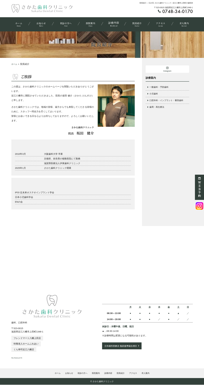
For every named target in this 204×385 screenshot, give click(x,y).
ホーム (20, 23)
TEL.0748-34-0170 (31, 356)
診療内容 (113, 23)
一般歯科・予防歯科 (159, 87)
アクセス (159, 23)
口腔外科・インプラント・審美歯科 (167, 100)
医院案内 (90, 23)
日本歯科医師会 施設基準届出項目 (121, 345)
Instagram (167, 69)
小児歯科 (153, 94)
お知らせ (42, 23)
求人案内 (182, 23)
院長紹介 (136, 23)
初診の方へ (66, 23)
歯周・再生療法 (157, 107)
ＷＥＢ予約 (199, 187)
